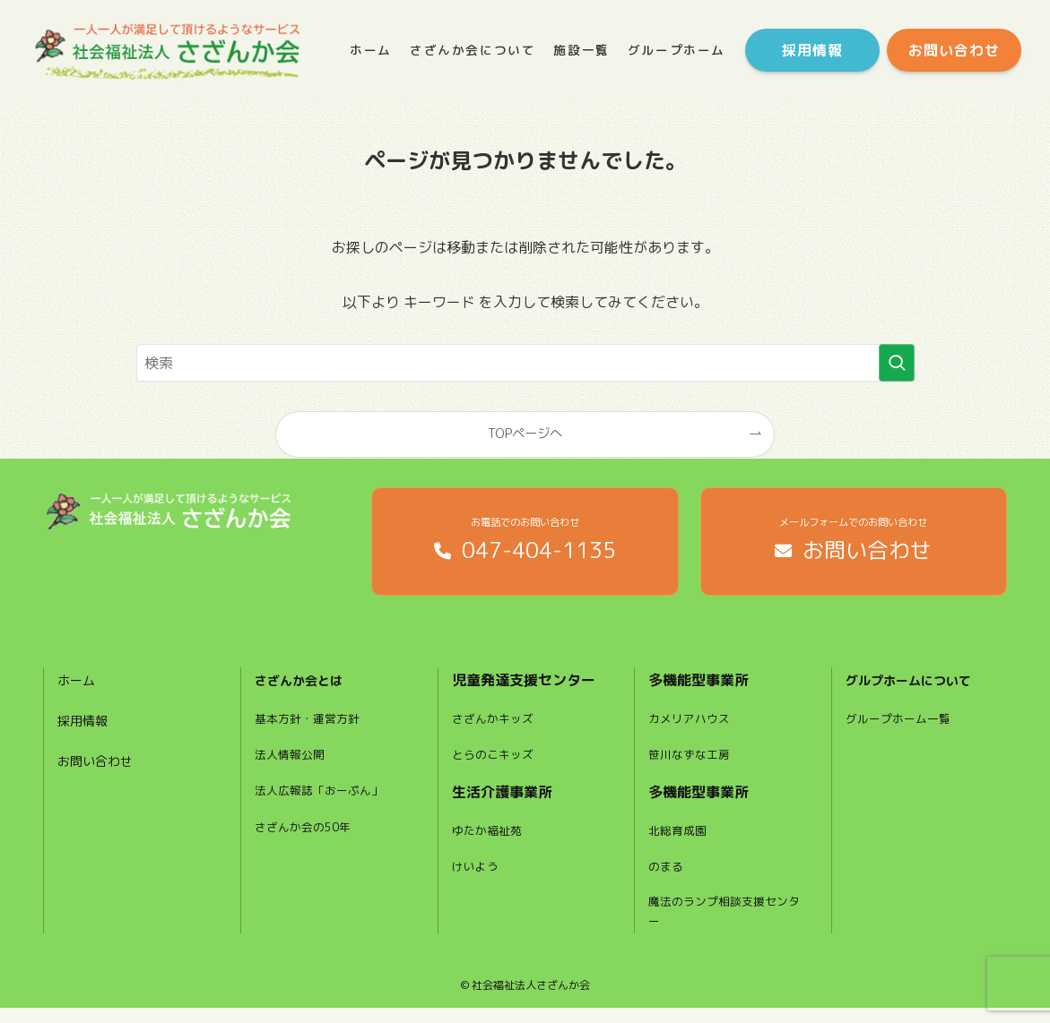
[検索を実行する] (897, 363)
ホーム (78, 690)
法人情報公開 (292, 764)
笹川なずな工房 (692, 764)
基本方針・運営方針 (311, 728)
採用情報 (86, 730)
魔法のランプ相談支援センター (723, 924)
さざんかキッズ (496, 728)
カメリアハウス (692, 728)
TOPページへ (525, 434)
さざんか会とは (305, 690)
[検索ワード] (525, 363)
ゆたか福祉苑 (489, 840)
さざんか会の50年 (307, 837)
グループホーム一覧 (902, 728)
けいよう (477, 877)
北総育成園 (679, 840)
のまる (667, 877)
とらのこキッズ (496, 764)
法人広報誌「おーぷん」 (324, 801)
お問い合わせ (100, 770)
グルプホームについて (917, 690)
